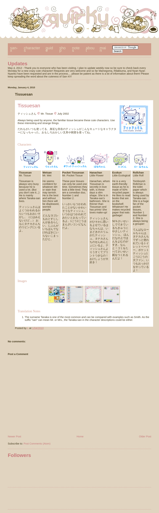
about (90, 49)
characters (32, 49)
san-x (14, 49)
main (103, 49)
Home (80, 436)
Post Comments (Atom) (37, 443)
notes (76, 49)
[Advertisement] (79, 499)
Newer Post (14, 436)
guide (49, 49)
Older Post (145, 436)
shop (62, 49)
